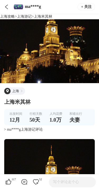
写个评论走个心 (66, 182)
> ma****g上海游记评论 (23, 129)
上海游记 (24, 16)
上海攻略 (7, 16)
